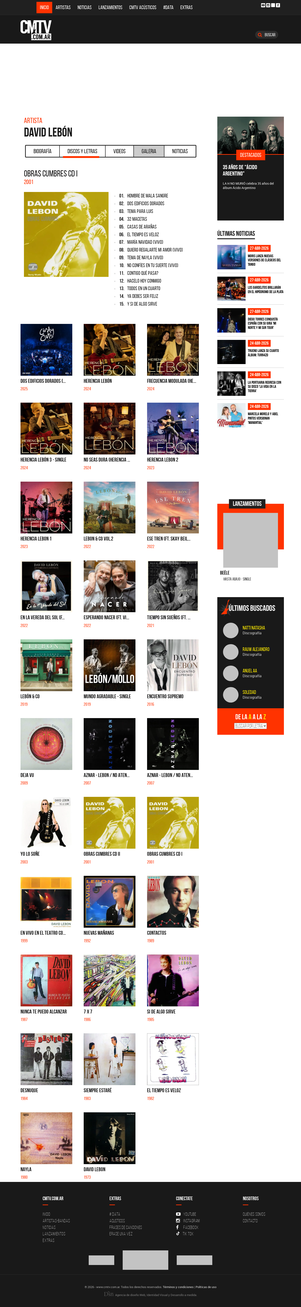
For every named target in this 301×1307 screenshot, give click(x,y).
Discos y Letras (81, 152)
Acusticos (117, 1220)
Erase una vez (121, 1233)
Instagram (188, 1220)
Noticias (85, 7)
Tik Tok (185, 1233)
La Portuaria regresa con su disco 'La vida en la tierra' (264, 386)
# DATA (114, 1214)
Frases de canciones (125, 1227)
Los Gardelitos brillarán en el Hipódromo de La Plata (265, 289)
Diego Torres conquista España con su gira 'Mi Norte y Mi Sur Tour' (263, 323)
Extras (186, 7)
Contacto (250, 1220)
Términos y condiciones (178, 1287)
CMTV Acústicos (142, 7)
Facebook (187, 1227)
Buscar (266, 34)
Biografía (43, 151)
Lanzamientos (110, 7)
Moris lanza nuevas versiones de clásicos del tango (264, 260)
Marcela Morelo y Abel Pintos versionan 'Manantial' (263, 418)
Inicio (44, 7)
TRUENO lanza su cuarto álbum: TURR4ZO (263, 353)
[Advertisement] (150, 78)
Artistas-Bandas (56, 1220)
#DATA (168, 7)
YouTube (186, 1214)
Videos (119, 151)
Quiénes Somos (254, 1214)
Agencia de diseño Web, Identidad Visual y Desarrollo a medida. (150, 1295)
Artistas (63, 7)
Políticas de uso (206, 1287)
